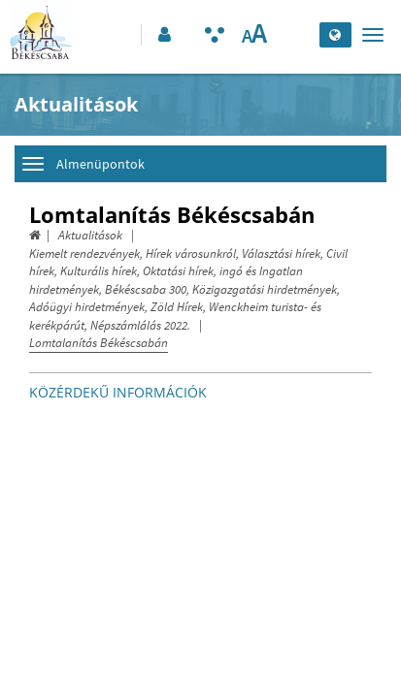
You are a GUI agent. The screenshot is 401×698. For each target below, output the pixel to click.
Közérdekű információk (118, 392)
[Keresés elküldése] (300, 34)
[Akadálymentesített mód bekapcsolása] (214, 34)
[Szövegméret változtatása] (254, 34)
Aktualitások (90, 235)
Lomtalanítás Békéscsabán (98, 342)
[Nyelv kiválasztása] (335, 35)
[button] (163, 35)
